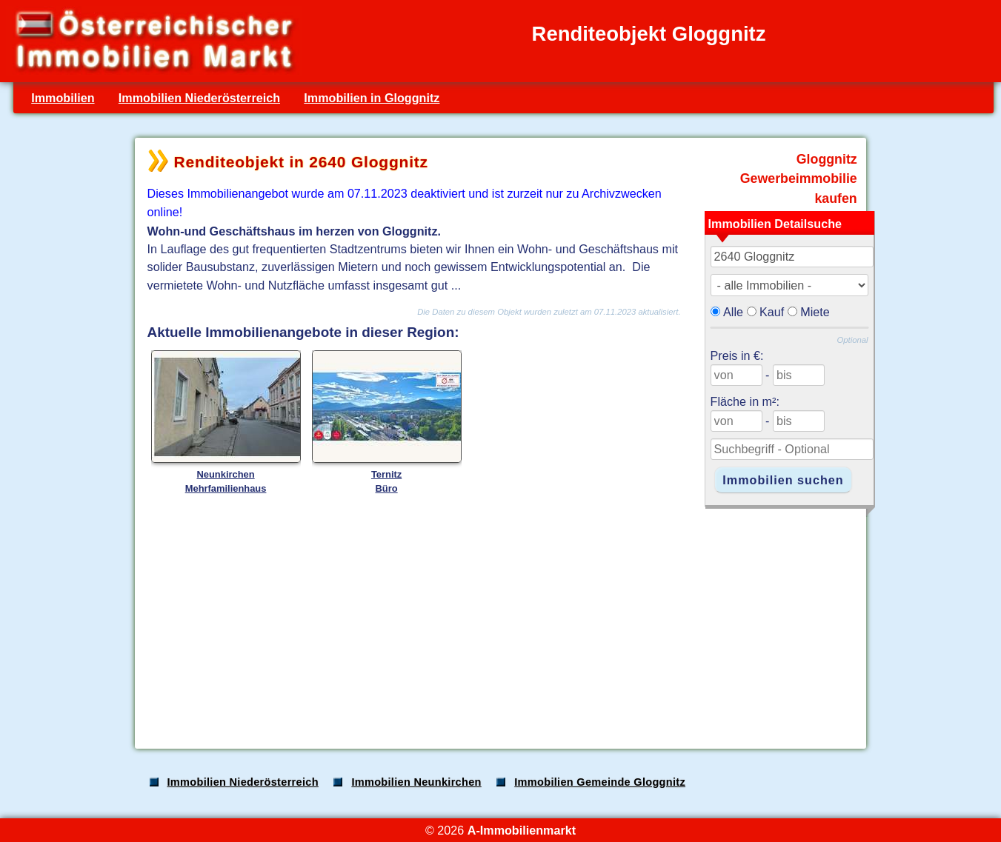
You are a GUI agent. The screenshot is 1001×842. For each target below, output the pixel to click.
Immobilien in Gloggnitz (371, 97)
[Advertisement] (499, 620)
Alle (733, 311)
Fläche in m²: (745, 401)
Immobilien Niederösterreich (199, 97)
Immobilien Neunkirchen (416, 782)
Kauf (771, 311)
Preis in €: (737, 355)
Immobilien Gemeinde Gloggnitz (599, 782)
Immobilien (62, 97)
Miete (815, 311)
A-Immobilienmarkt (522, 830)
